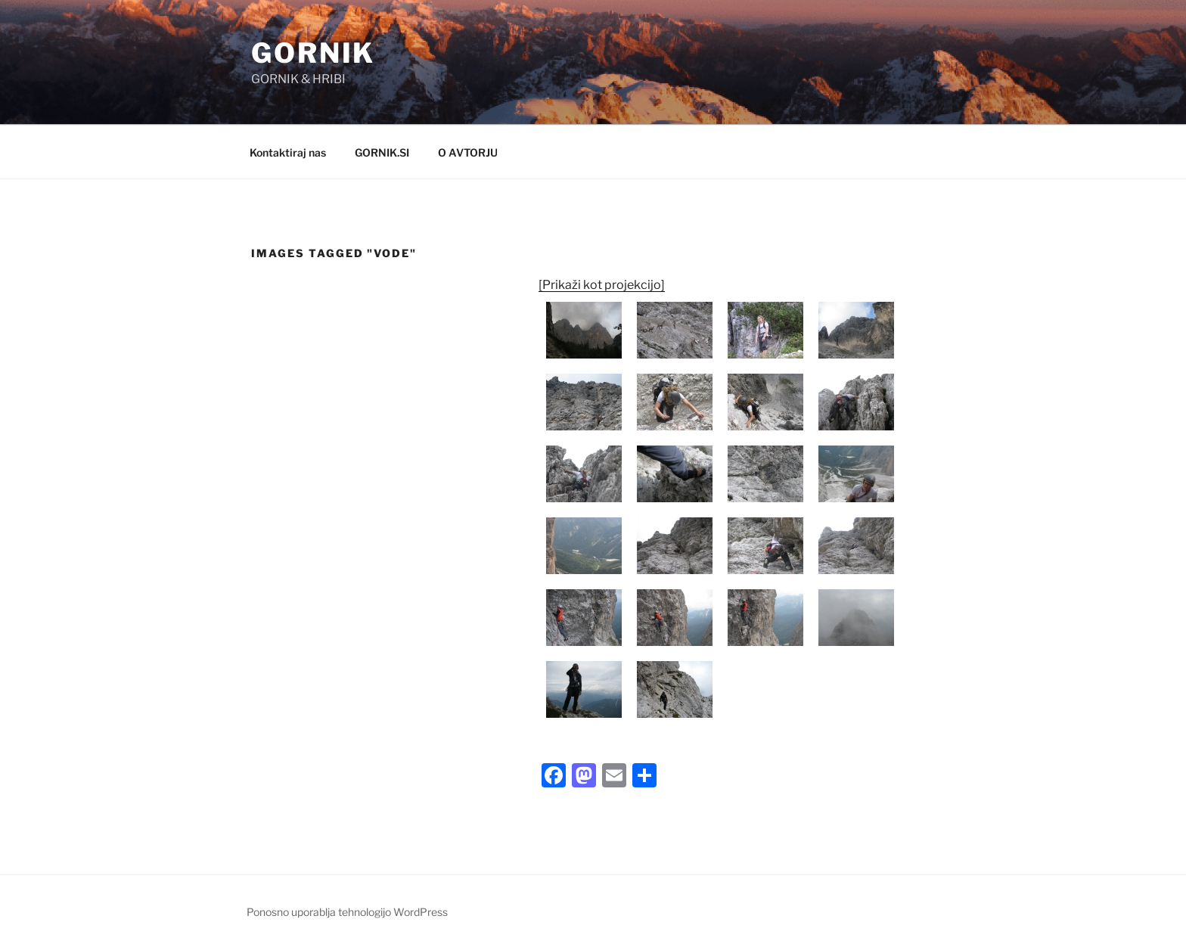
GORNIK (313, 53)
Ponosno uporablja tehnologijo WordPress (347, 911)
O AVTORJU (468, 152)
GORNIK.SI (382, 152)
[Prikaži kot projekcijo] (602, 285)
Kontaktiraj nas (288, 152)
